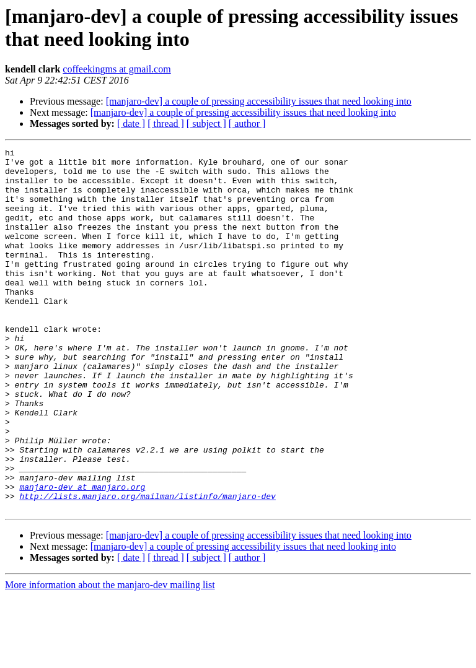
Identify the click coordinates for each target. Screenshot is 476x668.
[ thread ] (166, 123)
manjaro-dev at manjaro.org (82, 555)
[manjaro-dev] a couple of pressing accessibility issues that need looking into (259, 101)
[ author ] (247, 123)
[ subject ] (206, 123)
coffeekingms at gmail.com (116, 69)
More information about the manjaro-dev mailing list (110, 657)
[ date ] (131, 123)
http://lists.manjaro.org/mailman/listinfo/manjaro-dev (147, 566)
